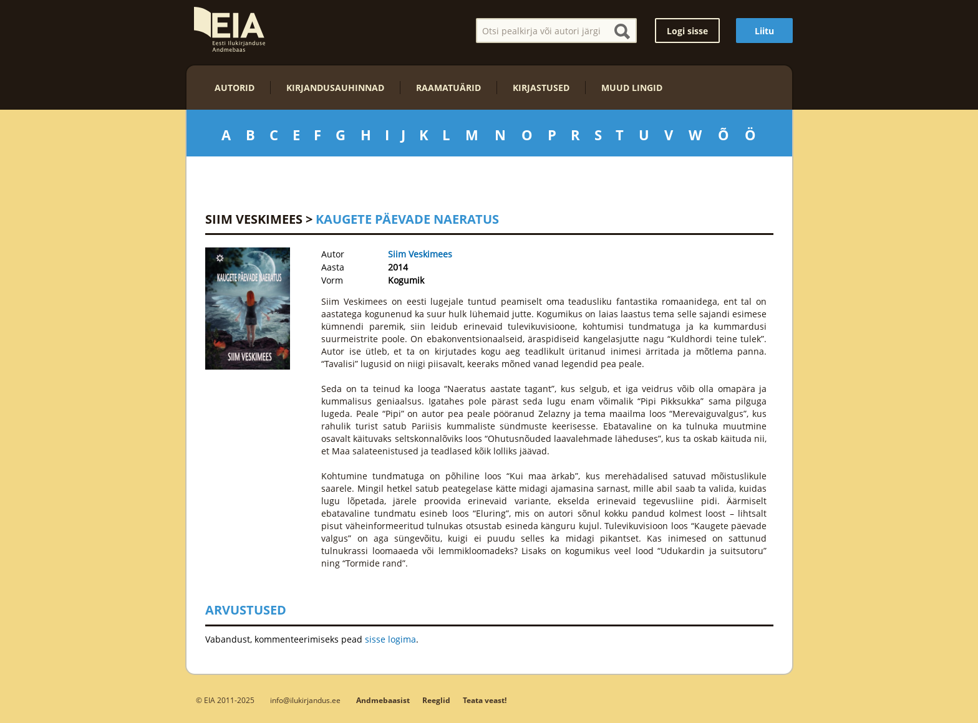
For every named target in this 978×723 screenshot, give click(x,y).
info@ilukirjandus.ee (305, 700)
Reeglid (436, 700)
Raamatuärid (448, 87)
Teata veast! (484, 700)
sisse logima (390, 639)
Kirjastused (541, 87)
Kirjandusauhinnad (335, 87)
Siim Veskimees (254, 219)
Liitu (764, 31)
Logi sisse (687, 31)
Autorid (234, 87)
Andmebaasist (383, 700)
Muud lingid (631, 87)
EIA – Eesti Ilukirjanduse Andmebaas (229, 29)
